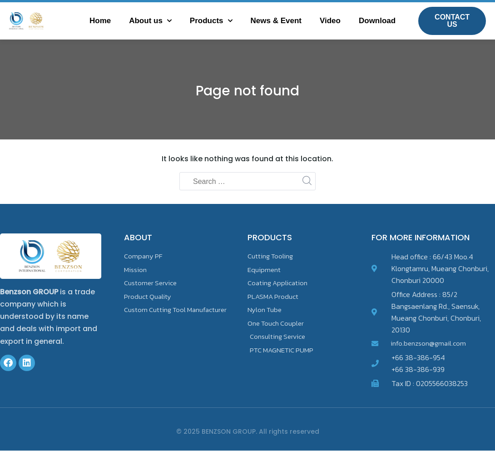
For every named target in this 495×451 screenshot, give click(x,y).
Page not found (247, 90)
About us (150, 21)
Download (377, 20)
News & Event (276, 20)
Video (330, 20)
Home (100, 20)
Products (211, 21)
